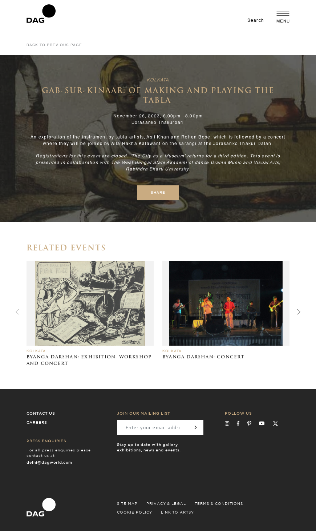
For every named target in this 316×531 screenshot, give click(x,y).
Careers (37, 423)
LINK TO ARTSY (177, 512)
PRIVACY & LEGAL (166, 504)
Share (158, 192)
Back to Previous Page (54, 45)
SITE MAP (127, 504)
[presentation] (298, 311)
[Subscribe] (195, 427)
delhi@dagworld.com (49, 462)
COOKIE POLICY (134, 512)
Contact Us (41, 413)
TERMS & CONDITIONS (219, 504)
